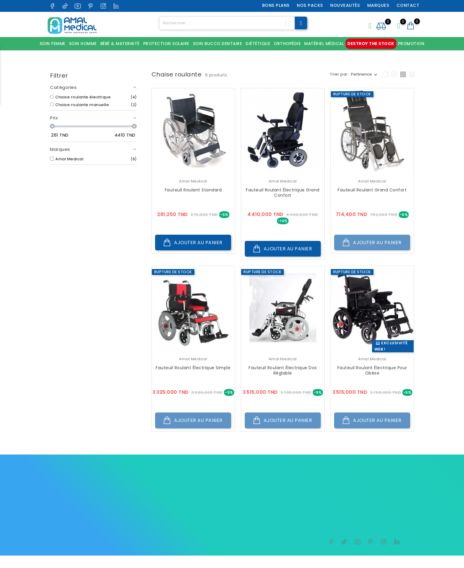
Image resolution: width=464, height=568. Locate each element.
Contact (408, 5)
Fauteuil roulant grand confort (372, 190)
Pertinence (361, 74)
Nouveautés (345, 5)
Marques (379, 5)
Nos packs (310, 5)
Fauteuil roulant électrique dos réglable (283, 371)
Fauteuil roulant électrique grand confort (283, 192)
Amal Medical (193, 181)
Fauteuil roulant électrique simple (193, 369)
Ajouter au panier (193, 243)
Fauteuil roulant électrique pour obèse (372, 371)
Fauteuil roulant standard (193, 190)
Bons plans (276, 5)
